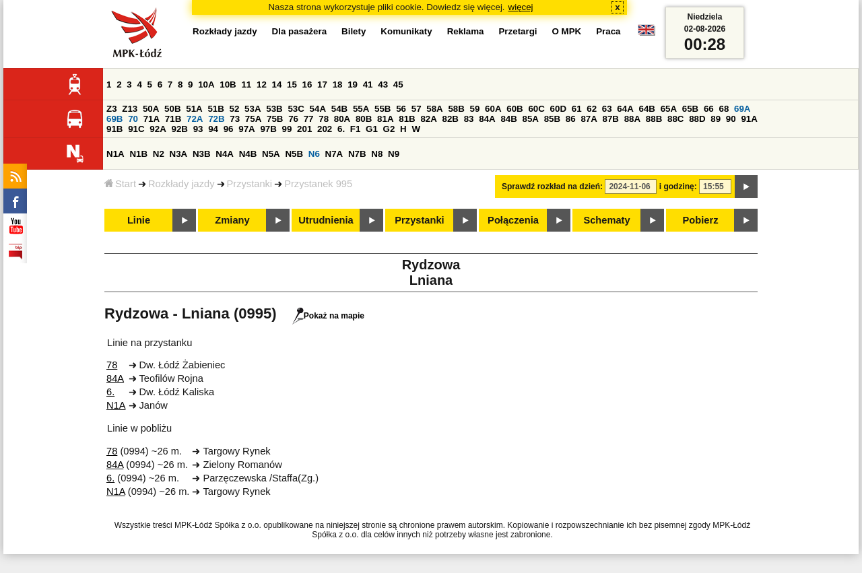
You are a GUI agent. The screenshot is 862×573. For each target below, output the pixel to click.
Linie (138, 220)
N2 (158, 154)
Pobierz (701, 220)
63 (607, 109)
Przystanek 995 (318, 183)
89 (715, 119)
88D (697, 119)
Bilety (353, 31)
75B (275, 119)
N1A (115, 154)
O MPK (567, 31)
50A (151, 109)
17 (322, 84)
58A (434, 109)
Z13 (129, 109)
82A (428, 119)
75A (253, 119)
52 (235, 109)
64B (646, 109)
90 (731, 119)
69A (742, 109)
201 (304, 129)
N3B (202, 154)
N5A (271, 154)
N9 (393, 154)
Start (120, 183)
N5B (294, 154)
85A (531, 119)
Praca (608, 31)
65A (669, 109)
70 (133, 119)
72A (195, 119)
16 (307, 84)
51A (194, 109)
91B (114, 129)
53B (274, 109)
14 (277, 84)
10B (228, 84)
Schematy (606, 220)
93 (198, 129)
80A (342, 119)
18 (338, 84)
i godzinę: (678, 186)
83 (469, 119)
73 (235, 119)
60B (514, 109)
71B (173, 119)
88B (654, 119)
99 (287, 129)
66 (709, 109)
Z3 (111, 109)
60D (558, 109)
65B (690, 109)
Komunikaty (406, 31)
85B (552, 119)
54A (318, 109)
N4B (248, 154)
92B (179, 129)
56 (401, 109)
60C (536, 109)
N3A (179, 154)
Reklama (465, 31)
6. (341, 129)
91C (136, 129)
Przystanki (250, 183)
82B (450, 119)
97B (268, 129)
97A (246, 129)
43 (383, 84)
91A (749, 119)
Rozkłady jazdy (181, 183)
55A (361, 109)
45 (398, 84)
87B (611, 119)
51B (215, 109)
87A (589, 119)
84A (487, 119)
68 (724, 109)
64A (625, 109)
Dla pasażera (299, 31)
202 (324, 129)
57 (416, 109)
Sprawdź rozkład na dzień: (552, 186)
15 (292, 84)
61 (577, 109)
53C (296, 109)
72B (216, 119)
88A (632, 119)
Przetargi (517, 31)
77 (309, 119)
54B (339, 109)
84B (508, 119)
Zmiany (232, 220)
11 (246, 84)
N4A (225, 154)
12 (262, 84)
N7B (357, 154)
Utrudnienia (325, 220)
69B (114, 119)
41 (368, 84)
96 (229, 129)
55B (382, 109)
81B (407, 119)
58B (456, 109)
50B (172, 109)
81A (385, 119)
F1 (355, 129)
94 (213, 129)
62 (592, 109)
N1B (138, 154)
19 (352, 84)
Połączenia (513, 220)
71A (151, 119)
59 (475, 109)
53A (252, 109)
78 (324, 119)
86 (571, 119)
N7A (334, 154)
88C (675, 119)
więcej (520, 7)
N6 (314, 154)
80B (364, 119)
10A (206, 84)
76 (293, 119)
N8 (377, 154)
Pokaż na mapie (328, 316)
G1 (372, 129)
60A (493, 109)
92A (158, 129)
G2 (389, 129)
